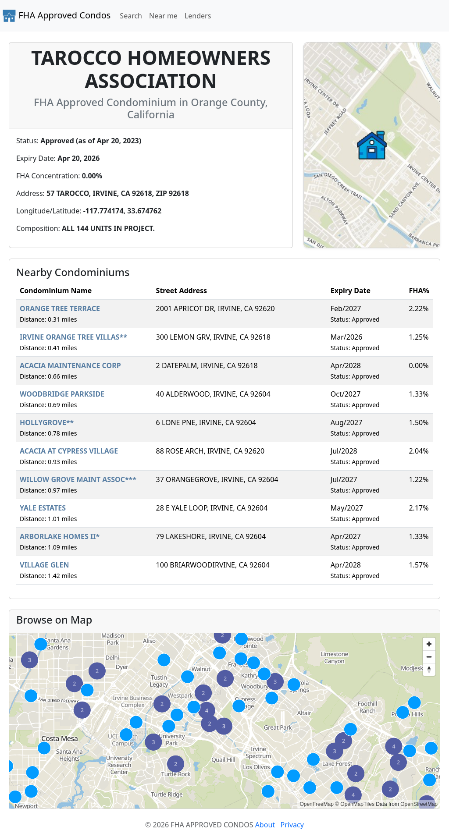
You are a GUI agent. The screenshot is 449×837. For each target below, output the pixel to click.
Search (131, 16)
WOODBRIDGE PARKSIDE (62, 394)
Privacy (292, 825)
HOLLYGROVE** (47, 422)
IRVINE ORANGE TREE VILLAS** (73, 337)
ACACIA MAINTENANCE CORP (70, 365)
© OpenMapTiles (354, 804)
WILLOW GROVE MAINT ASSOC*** (78, 479)
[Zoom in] (429, 644)
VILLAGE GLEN (44, 565)
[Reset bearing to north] (429, 669)
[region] (224, 721)
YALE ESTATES (43, 508)
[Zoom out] (429, 656)
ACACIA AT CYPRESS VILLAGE (69, 451)
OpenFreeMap (316, 804)
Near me (163, 16)
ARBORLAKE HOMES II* (60, 536)
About (266, 825)
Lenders (198, 16)
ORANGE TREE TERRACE (60, 308)
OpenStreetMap (419, 804)
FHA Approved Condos (56, 16)
